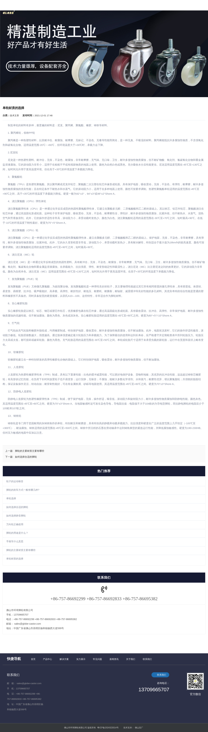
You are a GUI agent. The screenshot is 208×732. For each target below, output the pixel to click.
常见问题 (97, 659)
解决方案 (64, 659)
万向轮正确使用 (14, 524)
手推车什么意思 (14, 541)
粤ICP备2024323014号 (108, 727)
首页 (33, 659)
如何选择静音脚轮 (16, 515)
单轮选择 (11, 498)
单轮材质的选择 (14, 558)
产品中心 (47, 659)
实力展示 (80, 659)
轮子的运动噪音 (14, 481)
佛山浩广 (139, 727)
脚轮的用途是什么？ (17, 532)
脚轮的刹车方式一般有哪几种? (22, 489)
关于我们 (130, 659)
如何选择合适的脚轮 (17, 507)
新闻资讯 (114, 659)
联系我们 (147, 659)
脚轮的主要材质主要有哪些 (20, 550)
